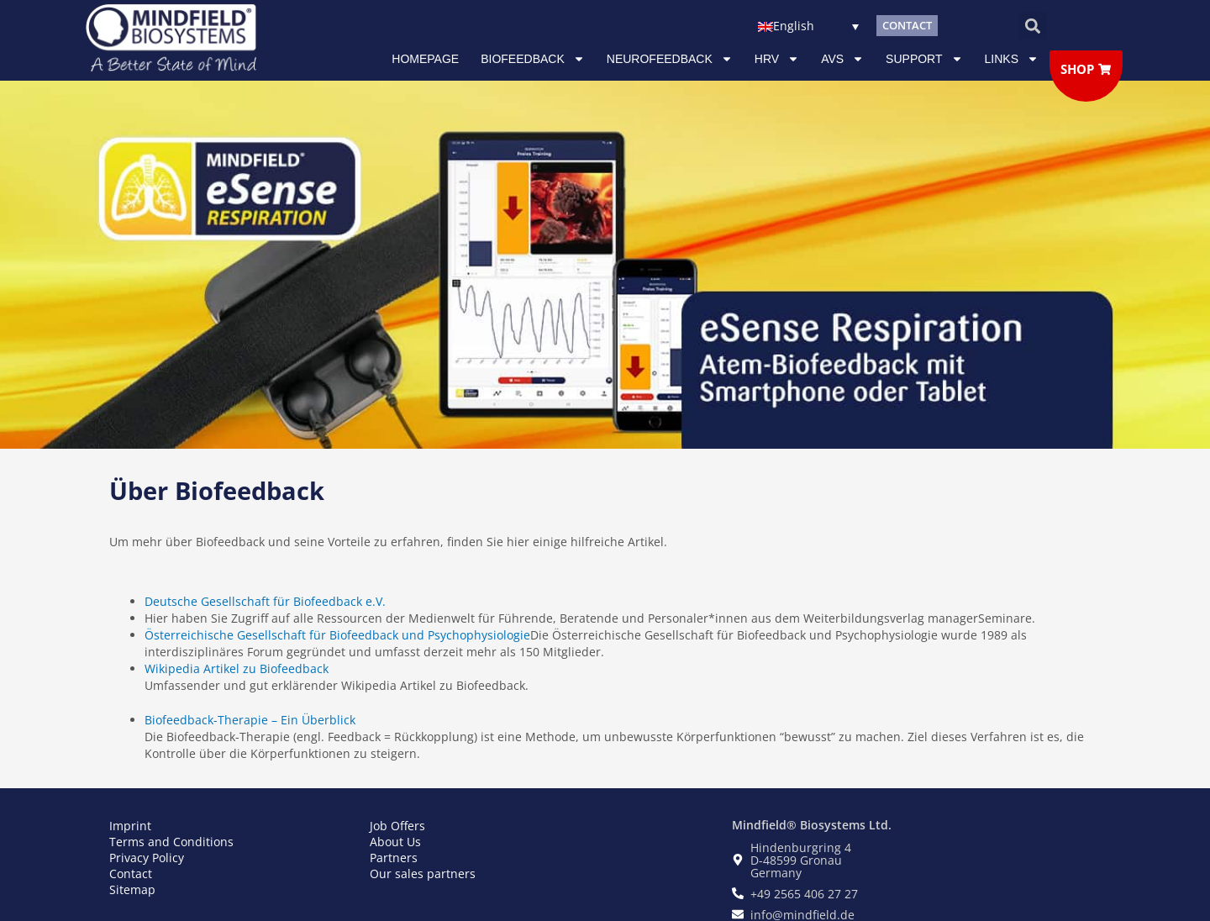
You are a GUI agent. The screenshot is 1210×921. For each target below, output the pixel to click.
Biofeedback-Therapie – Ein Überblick (250, 720)
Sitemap (132, 889)
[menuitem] (808, 25)
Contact (130, 874)
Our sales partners (423, 874)
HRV (777, 59)
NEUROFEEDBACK (670, 59)
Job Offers (397, 826)
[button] (1032, 25)
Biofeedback (533, 59)
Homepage (425, 59)
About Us (395, 842)
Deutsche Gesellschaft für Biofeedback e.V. (265, 601)
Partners (394, 858)
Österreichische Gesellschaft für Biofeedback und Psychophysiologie (337, 635)
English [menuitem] (793, 26)
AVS (842, 59)
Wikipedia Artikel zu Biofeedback (237, 668)
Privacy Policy (146, 858)
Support (924, 59)
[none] (808, 25)
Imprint (130, 826)
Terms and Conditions (171, 842)
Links (1012, 59)
